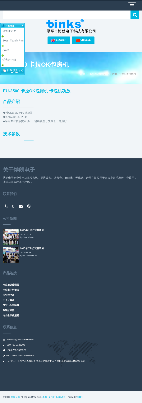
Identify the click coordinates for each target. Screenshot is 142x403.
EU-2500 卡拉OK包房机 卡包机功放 (36, 90)
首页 (82, 73)
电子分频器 (8, 300)
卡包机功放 (96, 73)
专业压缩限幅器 (11, 305)
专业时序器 (8, 295)
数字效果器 (8, 310)
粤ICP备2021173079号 (54, 397)
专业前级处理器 (11, 284)
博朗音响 (15, 397)
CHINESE (83, 40)
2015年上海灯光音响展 (32, 230)
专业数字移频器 (11, 315)
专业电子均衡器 (11, 290)
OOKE (80, 397)
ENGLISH (58, 40)
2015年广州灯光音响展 (32, 248)
